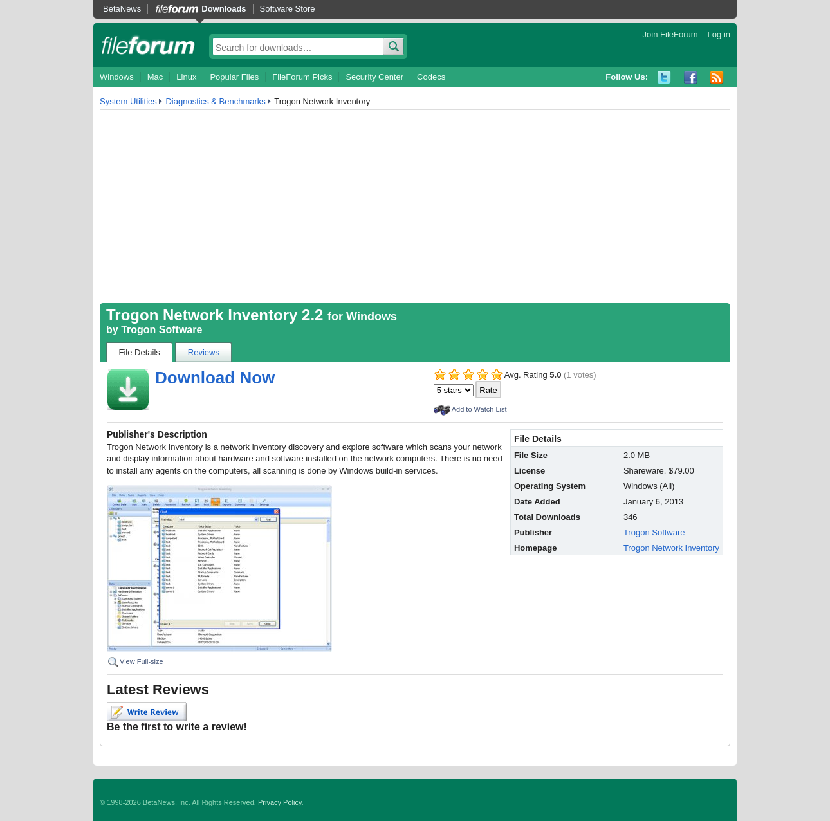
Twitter (664, 77)
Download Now (215, 377)
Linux (186, 77)
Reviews (203, 352)
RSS (717, 77)
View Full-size (141, 661)
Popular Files (234, 77)
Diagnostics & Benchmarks (215, 101)
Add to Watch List (479, 409)
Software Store (287, 9)
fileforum (148, 45)
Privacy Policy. (281, 802)
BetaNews (122, 9)
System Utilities (128, 101)
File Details (139, 352)
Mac (155, 77)
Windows (117, 77)
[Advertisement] (415, 206)
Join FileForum (670, 34)
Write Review (147, 711)
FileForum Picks (302, 77)
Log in (719, 34)
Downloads (223, 9)
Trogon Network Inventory (671, 548)
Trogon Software (161, 329)
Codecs (431, 77)
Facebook (690, 77)
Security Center (374, 77)
